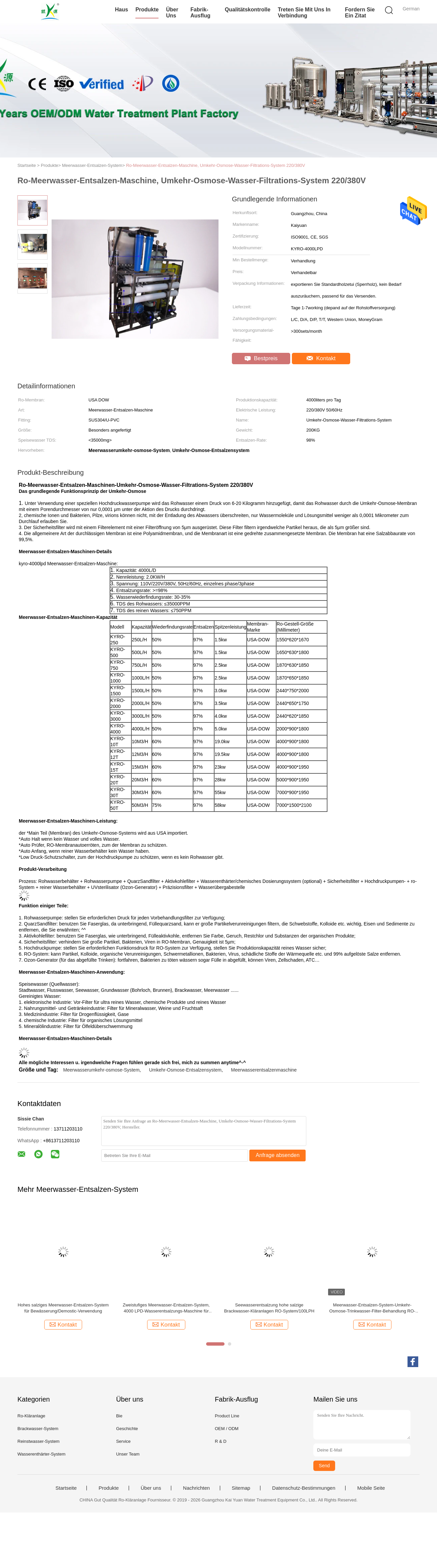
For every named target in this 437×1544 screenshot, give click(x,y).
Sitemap (241, 1488)
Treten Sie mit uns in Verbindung (304, 12)
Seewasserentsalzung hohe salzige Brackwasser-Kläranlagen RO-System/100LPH (269, 1307)
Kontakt (321, 358)
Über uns (172, 12)
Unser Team (127, 1454)
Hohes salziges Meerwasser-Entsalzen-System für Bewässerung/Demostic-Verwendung (63, 1307)
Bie (119, 1415)
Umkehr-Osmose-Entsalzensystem (185, 1070)
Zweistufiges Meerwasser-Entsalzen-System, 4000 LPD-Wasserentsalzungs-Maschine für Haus (166, 1308)
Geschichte (127, 1428)
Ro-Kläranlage (31, 1415)
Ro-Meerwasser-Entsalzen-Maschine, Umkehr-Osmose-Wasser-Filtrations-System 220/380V (215, 165)
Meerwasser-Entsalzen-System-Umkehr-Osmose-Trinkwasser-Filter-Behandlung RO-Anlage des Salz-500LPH (372, 1308)
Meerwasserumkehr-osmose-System (101, 1070)
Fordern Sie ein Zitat (360, 12)
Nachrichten (196, 1488)
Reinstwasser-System (38, 1441)
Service (123, 1441)
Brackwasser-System (37, 1428)
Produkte (147, 9)
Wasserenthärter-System (41, 1454)
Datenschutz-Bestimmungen (303, 1488)
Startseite (65, 1488)
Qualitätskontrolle (247, 9)
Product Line (227, 1415)
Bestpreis (261, 358)
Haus (121, 9)
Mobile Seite (371, 1488)
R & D (221, 1441)
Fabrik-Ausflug (200, 12)
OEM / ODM (227, 1428)
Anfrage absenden (278, 1155)
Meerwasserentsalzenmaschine (264, 1070)
